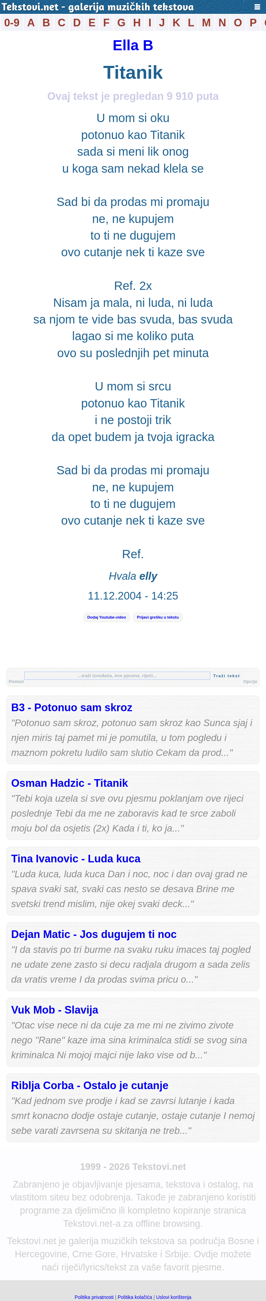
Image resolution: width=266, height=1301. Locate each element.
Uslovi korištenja (174, 1297)
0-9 (11, 23)
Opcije (250, 681)
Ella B (133, 45)
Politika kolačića (135, 1297)
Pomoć (16, 681)
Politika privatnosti (94, 1297)
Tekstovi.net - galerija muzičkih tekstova (98, 7)
